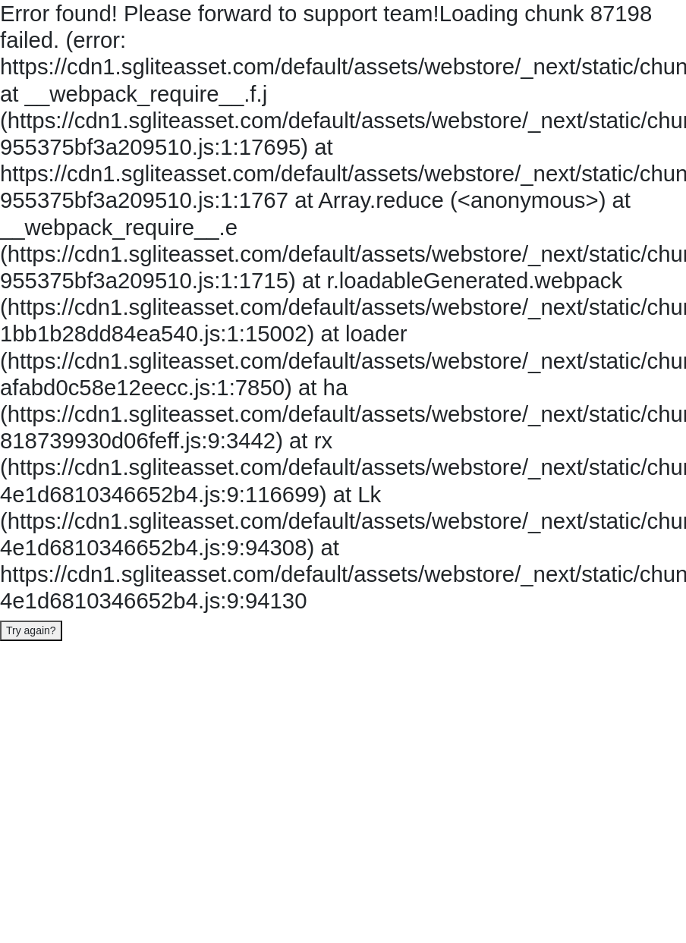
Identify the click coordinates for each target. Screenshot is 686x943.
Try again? (31, 630)
